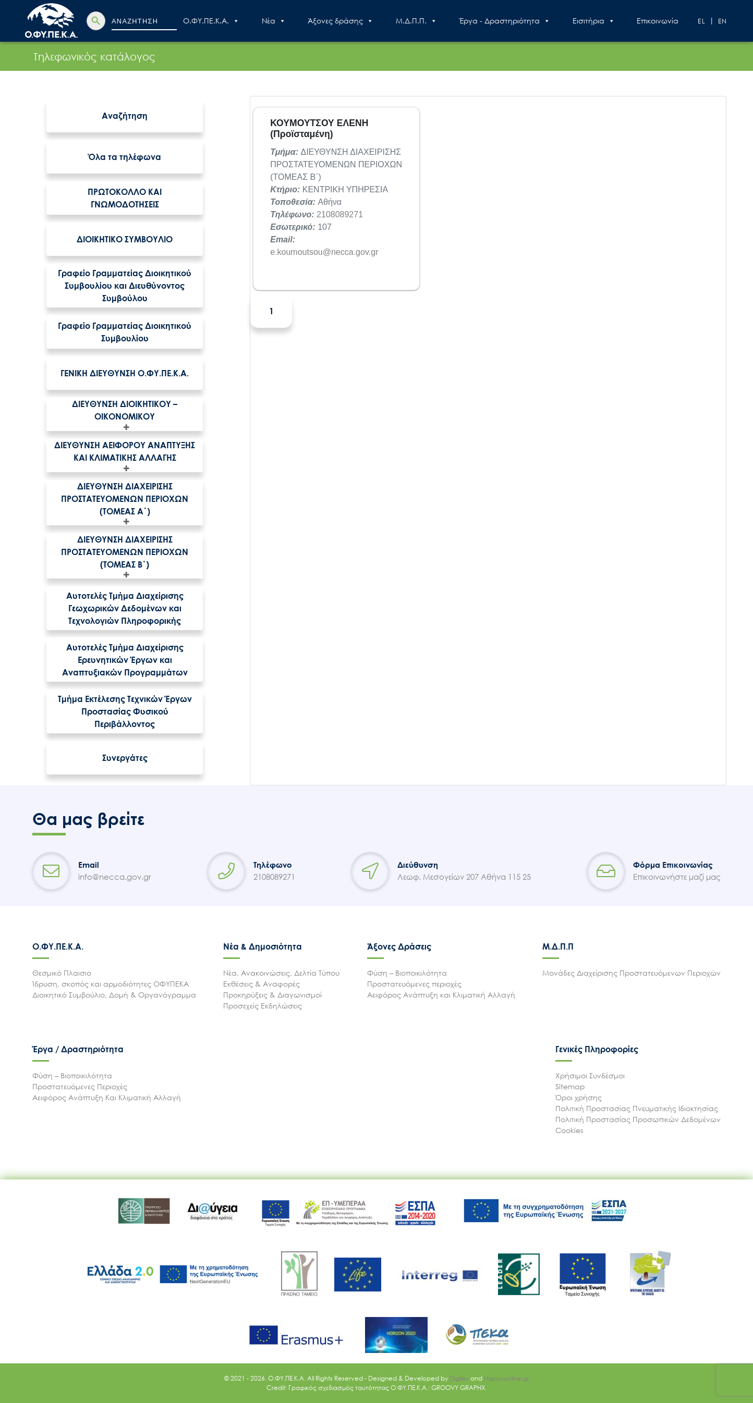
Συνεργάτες (125, 758)
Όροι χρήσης (578, 1097)
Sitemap (570, 1086)
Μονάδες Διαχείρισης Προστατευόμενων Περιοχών (631, 972)
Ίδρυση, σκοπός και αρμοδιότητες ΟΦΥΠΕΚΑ (110, 983)
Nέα (274, 20)
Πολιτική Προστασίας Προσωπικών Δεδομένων (638, 1119)
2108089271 (340, 214)
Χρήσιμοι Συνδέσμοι (590, 1075)
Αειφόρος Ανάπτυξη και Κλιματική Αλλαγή (441, 994)
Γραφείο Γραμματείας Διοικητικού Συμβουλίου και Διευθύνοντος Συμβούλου (124, 285)
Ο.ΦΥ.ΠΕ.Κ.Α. (211, 20)
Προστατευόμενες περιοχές (414, 983)
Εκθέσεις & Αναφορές (261, 983)
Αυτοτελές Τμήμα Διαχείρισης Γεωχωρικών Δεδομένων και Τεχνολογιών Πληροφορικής (125, 608)
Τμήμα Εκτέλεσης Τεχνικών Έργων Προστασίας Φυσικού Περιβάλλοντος (125, 711)
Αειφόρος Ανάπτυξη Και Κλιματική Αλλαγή (106, 1097)
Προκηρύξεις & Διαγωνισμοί (272, 994)
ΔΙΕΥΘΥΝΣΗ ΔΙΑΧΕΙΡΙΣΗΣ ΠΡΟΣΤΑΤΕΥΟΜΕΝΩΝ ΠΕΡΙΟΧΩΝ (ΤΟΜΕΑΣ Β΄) (124, 552)
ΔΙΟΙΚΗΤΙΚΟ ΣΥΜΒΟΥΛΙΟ (125, 239)
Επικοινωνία (657, 20)
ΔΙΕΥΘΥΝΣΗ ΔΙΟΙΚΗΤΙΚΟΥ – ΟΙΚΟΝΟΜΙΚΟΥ (124, 410)
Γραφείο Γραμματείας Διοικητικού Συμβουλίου (124, 332)
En (723, 21)
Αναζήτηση (125, 115)
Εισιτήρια (594, 20)
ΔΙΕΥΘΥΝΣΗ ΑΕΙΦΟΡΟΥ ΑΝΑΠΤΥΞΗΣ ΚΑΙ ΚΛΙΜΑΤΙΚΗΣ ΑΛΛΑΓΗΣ (124, 451)
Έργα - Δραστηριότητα (504, 20)
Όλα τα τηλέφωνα (124, 157)
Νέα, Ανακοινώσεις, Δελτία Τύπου (281, 972)
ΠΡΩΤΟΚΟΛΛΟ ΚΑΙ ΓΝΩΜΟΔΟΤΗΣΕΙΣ (125, 198)
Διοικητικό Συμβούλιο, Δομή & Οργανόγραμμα (114, 994)
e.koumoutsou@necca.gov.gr (324, 252)
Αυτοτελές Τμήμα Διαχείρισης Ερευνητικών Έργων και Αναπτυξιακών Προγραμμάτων (125, 660)
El (702, 21)
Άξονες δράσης (340, 20)
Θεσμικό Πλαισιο (61, 972)
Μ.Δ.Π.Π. (416, 20)
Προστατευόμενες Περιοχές (79, 1086)
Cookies (569, 1130)
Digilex (460, 1378)
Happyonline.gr (506, 1378)
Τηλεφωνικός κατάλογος (60, 56)
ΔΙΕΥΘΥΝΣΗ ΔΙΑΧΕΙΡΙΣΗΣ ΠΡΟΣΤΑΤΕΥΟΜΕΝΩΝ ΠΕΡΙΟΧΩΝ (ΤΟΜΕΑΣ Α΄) (124, 498)
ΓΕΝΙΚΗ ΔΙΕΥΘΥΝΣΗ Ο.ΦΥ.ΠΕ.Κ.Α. (124, 373)
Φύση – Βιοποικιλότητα (407, 972)
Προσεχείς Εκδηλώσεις (262, 1005)
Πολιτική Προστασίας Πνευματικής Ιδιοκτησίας (636, 1108)
